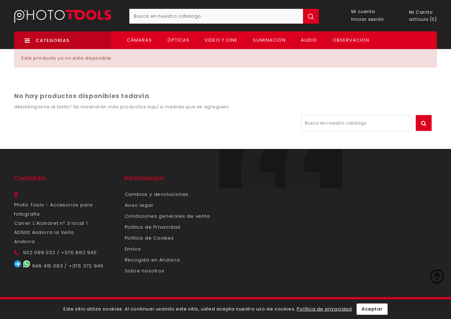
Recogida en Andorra (152, 260)
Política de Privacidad (153, 227)
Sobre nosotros (145, 270)
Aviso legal (139, 205)
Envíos (133, 249)
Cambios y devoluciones (157, 194)
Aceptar (372, 309)
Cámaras (139, 40)
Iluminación (269, 40)
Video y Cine (221, 40)
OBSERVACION (351, 40)
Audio (309, 40)
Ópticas (178, 40)
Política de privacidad (324, 309)
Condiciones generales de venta (167, 216)
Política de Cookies (149, 238)
